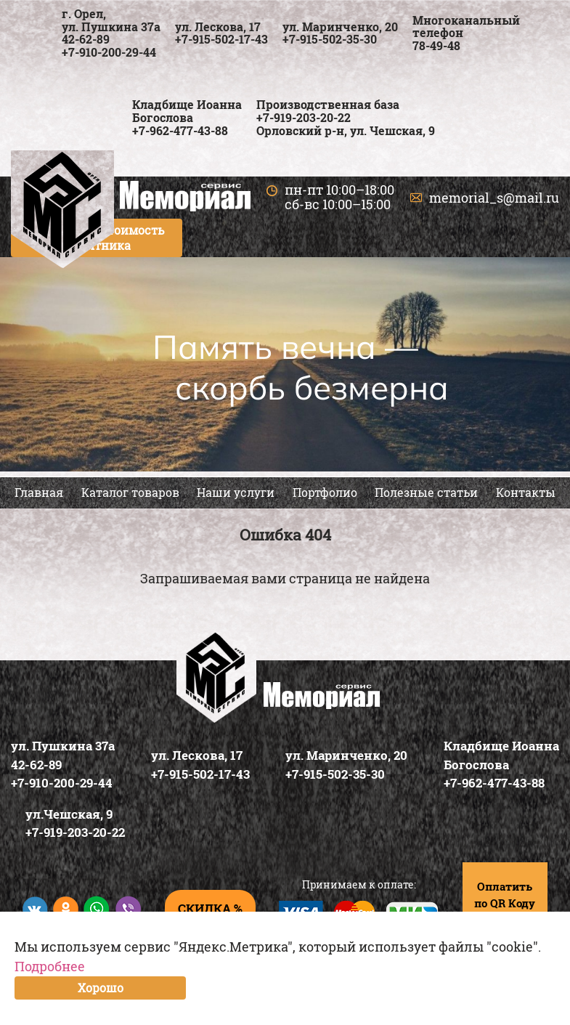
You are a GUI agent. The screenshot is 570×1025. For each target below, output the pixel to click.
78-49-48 (436, 45)
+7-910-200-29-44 (109, 52)
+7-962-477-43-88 (180, 130)
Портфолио (325, 492)
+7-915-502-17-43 (221, 38)
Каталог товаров (130, 492)
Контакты (525, 492)
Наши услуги (235, 492)
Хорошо (100, 987)
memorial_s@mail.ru (494, 197)
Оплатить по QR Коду (504, 894)
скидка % (210, 908)
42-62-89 (86, 38)
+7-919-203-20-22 (303, 117)
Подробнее (50, 966)
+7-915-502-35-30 (329, 38)
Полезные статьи (426, 492)
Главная (39, 492)
